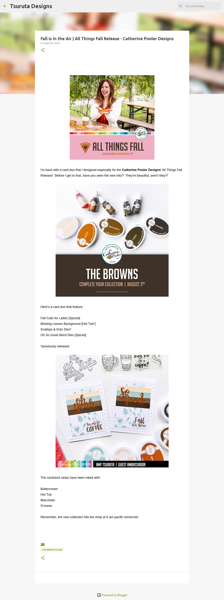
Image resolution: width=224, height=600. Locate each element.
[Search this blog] (202, 6)
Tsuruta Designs (31, 6)
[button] (43, 50)
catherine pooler (52, 550)
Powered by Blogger (112, 595)
